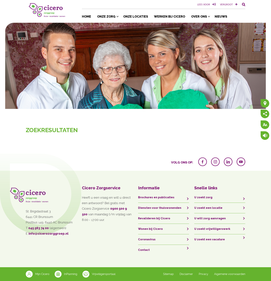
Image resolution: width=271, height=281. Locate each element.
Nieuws (221, 16)
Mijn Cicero (37, 274)
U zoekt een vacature (209, 239)
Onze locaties (135, 16)
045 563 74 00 (38, 228)
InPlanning (66, 274)
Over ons (199, 16)
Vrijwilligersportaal (98, 274)
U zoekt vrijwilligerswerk (212, 229)
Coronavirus (147, 239)
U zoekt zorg (203, 197)
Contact (144, 250)
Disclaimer (186, 274)
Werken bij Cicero (169, 16)
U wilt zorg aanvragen (210, 218)
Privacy (203, 274)
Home (86, 16)
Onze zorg (106, 16)
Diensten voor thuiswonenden (159, 208)
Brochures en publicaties (156, 197)
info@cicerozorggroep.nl (48, 233)
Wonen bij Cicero (150, 229)
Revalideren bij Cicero (154, 218)
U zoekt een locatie (208, 208)
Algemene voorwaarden (229, 274)
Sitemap (168, 274)
